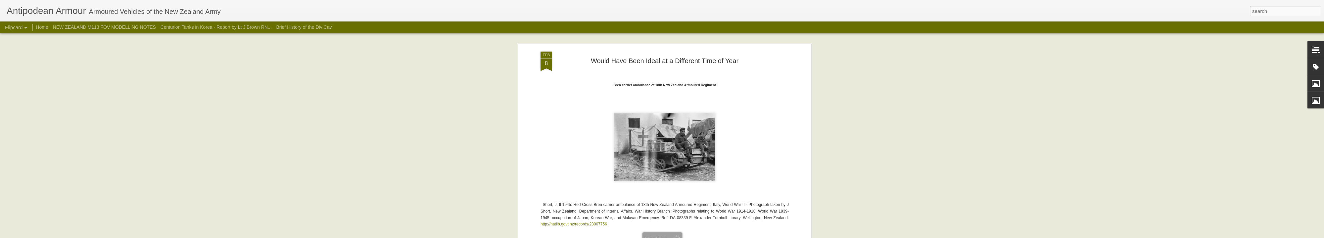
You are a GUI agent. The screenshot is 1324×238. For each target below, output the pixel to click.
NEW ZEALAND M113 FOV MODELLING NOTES (104, 27)
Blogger (683, 234)
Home (42, 27)
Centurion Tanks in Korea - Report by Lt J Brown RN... (216, 27)
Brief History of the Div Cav (304, 27)
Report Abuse (702, 234)
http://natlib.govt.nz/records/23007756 (574, 177)
